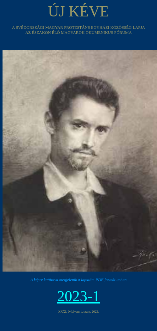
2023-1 (78, 296)
